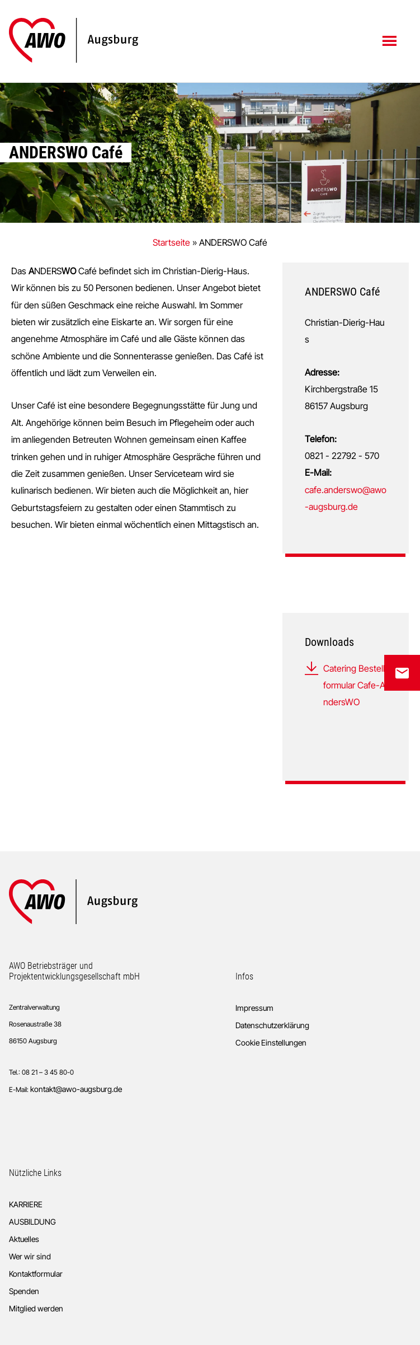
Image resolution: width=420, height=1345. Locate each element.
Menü (390, 40)
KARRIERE (26, 1204)
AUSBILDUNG (32, 1221)
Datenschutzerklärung (272, 1025)
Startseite (171, 242)
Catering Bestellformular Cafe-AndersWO (354, 685)
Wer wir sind (30, 1256)
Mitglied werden (36, 1308)
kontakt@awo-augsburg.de (76, 1089)
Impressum (254, 1008)
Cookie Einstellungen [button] (270, 1042)
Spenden (24, 1291)
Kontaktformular (36, 1273)
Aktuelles (24, 1239)
